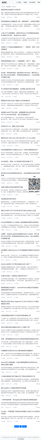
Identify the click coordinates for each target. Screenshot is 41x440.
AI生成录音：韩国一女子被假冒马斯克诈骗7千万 (17, 161)
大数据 (25, 2)
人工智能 (18, 2)
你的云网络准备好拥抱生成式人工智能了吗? (15, 327)
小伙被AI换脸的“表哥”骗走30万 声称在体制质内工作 (18, 376)
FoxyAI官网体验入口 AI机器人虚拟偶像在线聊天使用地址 (20, 222)
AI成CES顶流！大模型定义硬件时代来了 (14, 276)
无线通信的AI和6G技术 (8, 199)
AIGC (2, 29)
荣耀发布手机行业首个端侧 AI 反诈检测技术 (15, 100)
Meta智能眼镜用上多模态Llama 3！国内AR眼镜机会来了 (19, 150)
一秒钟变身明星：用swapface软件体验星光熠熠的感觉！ (19, 400)
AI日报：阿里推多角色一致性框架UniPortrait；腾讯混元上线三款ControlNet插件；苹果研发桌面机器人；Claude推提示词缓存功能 (20, 75)
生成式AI (3, 17)
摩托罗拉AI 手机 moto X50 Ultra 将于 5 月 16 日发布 (18, 138)
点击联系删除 (21, 439)
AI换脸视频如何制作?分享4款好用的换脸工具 (16, 315)
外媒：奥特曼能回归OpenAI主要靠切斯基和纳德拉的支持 (20, 339)
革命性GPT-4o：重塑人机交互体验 (12, 126)
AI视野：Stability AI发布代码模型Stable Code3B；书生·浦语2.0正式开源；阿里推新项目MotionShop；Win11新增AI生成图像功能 (20, 236)
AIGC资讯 (8, 6)
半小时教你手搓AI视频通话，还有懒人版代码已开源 (18, 89)
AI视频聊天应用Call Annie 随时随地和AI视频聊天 (17, 350)
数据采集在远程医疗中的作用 (10, 9)
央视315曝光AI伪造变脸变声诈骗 (12, 187)
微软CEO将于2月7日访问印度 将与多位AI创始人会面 (18, 210)
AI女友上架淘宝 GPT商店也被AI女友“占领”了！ (16, 264)
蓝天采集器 (32, 2)
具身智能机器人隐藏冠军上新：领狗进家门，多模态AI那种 (20, 21)
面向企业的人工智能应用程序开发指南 (13, 388)
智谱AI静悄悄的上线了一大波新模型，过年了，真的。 (19, 61)
